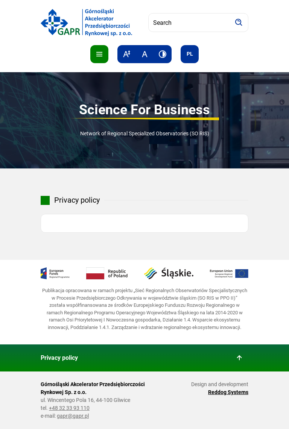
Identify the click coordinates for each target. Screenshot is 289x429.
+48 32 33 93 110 (69, 408)
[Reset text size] (144, 54)
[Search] (239, 23)
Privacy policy (59, 357)
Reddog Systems (228, 392)
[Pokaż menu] (99, 54)
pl (190, 54)
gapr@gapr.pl (73, 416)
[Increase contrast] (163, 54)
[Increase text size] (126, 54)
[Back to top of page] (239, 358)
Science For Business (144, 110)
